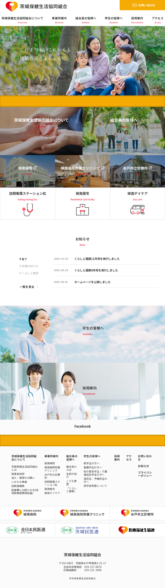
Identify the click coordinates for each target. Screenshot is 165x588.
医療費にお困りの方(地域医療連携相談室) (24, 491)
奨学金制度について (95, 486)
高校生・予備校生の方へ (95, 480)
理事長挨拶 (17, 474)
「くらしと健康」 (71, 489)
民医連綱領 (17, 486)
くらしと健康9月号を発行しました (96, 270)
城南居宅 (49, 489)
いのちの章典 (19, 482)
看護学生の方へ (93, 467)
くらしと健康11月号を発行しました (97, 259)
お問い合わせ (146, 5)
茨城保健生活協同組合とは (24, 468)
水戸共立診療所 (52, 476)
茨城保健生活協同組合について (22, 18)
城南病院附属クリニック (52, 468)
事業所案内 (59, 18)
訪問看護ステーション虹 (52, 483)
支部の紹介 (71, 475)
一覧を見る (26, 286)
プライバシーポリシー (145, 474)
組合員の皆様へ (85, 18)
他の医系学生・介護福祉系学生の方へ (95, 473)
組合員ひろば (71, 468)
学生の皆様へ (114, 18)
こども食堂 (71, 482)
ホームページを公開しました (92, 282)
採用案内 (137, 18)
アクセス (158, 18)
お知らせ (143, 466)
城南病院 (49, 463)
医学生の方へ (91, 463)
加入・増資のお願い (23, 478)
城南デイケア (52, 493)
